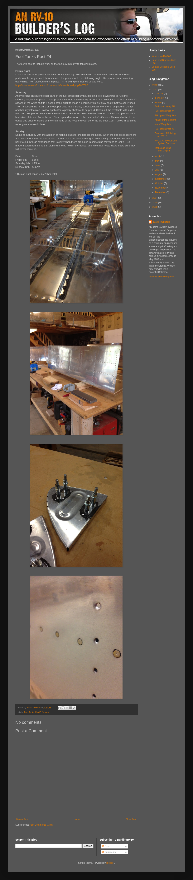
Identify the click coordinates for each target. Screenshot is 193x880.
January (159, 93)
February (160, 98)
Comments (109, 852)
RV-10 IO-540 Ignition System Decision (166, 142)
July (157, 170)
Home (77, 819)
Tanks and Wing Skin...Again (163, 149)
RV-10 (38, 712)
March (158, 102)
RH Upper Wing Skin (165, 115)
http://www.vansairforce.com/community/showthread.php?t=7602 (51, 85)
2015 (155, 202)
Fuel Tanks (29, 712)
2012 (155, 85)
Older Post (130, 819)
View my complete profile (161, 276)
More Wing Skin (163, 124)
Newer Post (22, 819)
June (158, 165)
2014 (155, 198)
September (161, 179)
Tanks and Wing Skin (165, 106)
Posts (106, 846)
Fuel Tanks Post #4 (164, 111)
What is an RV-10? (161, 56)
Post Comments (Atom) (41, 824)
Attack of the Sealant (165, 120)
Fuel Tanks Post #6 (164, 129)
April (157, 156)
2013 (155, 89)
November (160, 187)
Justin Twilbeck (161, 222)
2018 (155, 207)
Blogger (110, 863)
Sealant (45, 712)
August (159, 174)
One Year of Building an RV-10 (165, 134)
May (157, 161)
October (159, 183)
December (160, 192)
